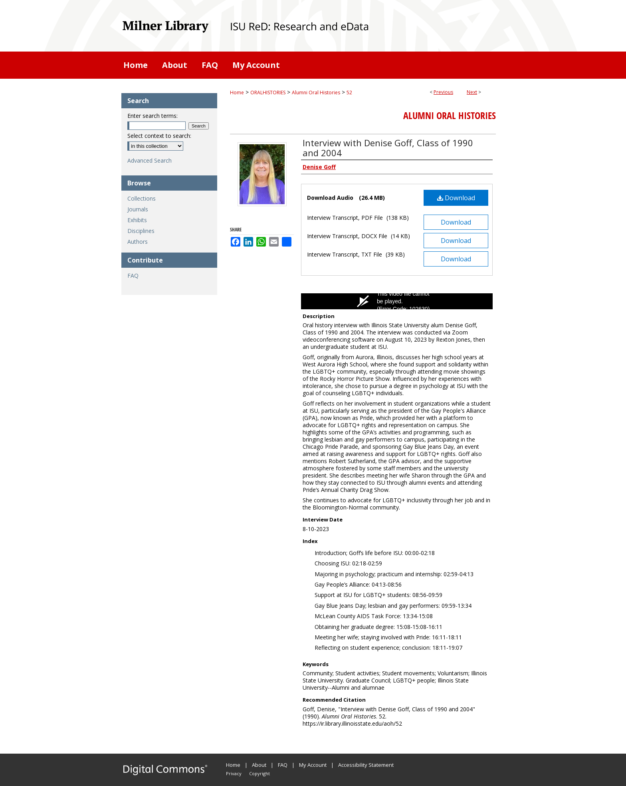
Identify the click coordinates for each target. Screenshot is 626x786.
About (259, 764)
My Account (313, 764)
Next (472, 92)
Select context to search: (159, 135)
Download (456, 197)
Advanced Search (149, 160)
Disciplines (141, 231)
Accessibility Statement (366, 764)
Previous (443, 92)
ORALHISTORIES (267, 92)
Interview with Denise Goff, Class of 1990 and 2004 (388, 148)
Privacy (234, 773)
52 (349, 92)
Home (237, 92)
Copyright (259, 773)
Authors (137, 241)
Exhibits (137, 220)
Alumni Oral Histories (316, 92)
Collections (141, 198)
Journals (137, 209)
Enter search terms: (152, 115)
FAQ (133, 275)
